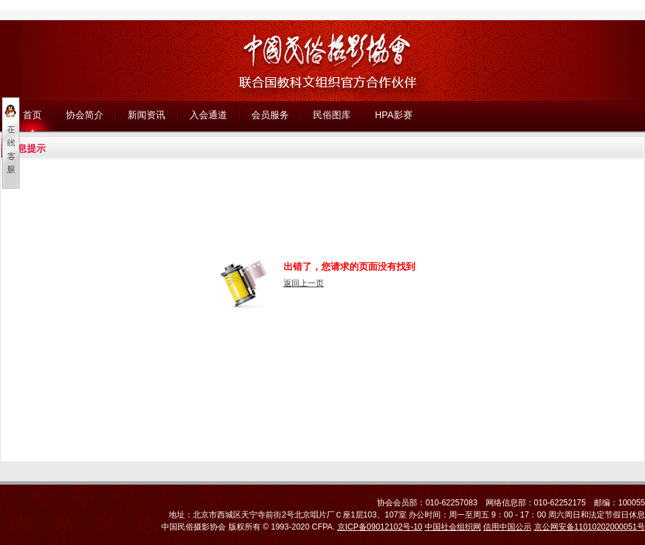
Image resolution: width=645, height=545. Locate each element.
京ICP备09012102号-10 (380, 527)
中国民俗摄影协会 (193, 527)
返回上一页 (304, 283)
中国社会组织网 (453, 527)
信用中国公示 (507, 527)
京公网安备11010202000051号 (589, 527)
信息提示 (27, 148)
